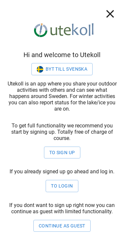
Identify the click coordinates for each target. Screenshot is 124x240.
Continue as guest (62, 226)
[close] (110, 13)
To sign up (62, 152)
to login (62, 186)
